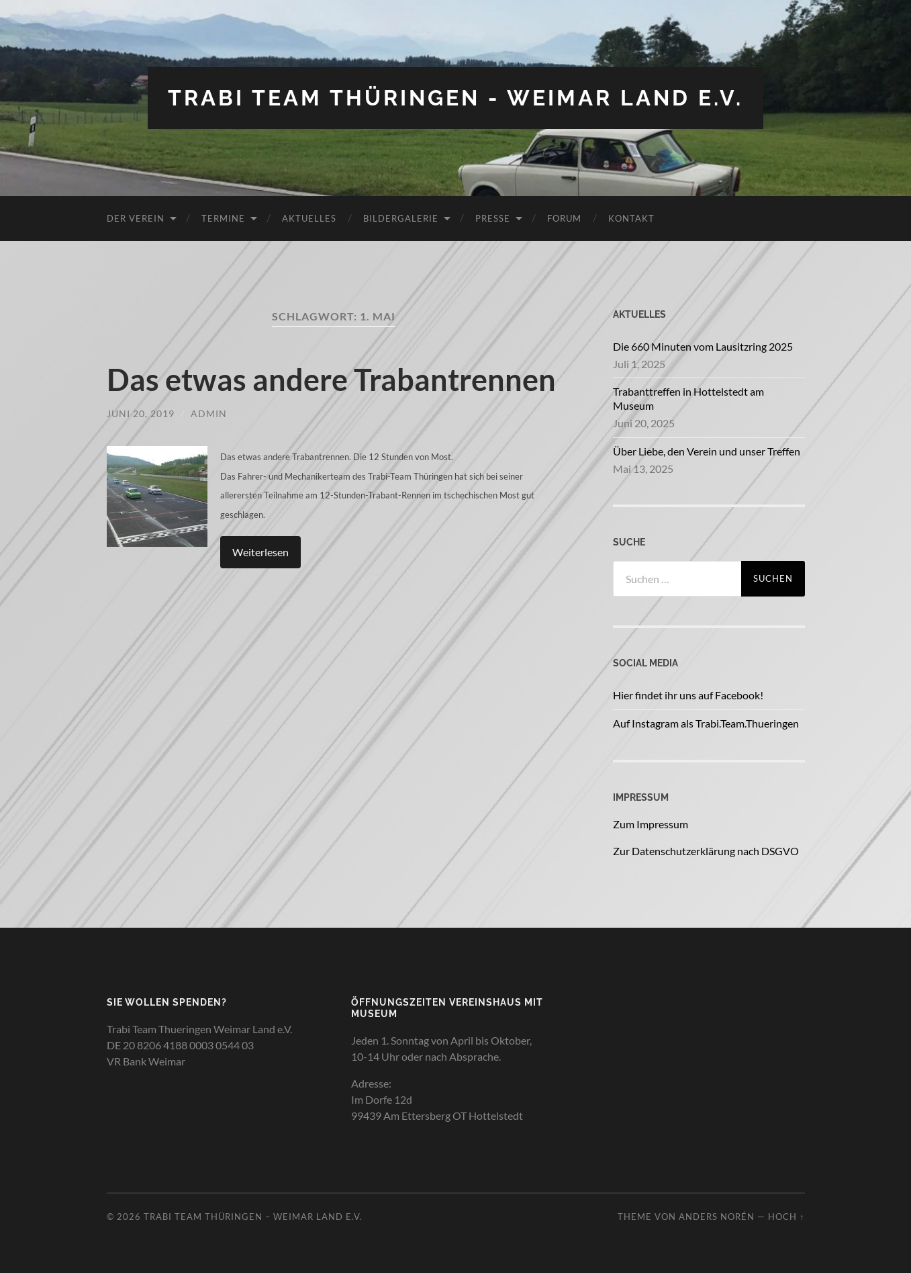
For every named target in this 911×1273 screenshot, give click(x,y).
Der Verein (135, 218)
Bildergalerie (400, 218)
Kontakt (631, 218)
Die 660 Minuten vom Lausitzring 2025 (703, 346)
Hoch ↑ (786, 1216)
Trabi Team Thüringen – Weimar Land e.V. (253, 1216)
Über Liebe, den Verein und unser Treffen (706, 451)
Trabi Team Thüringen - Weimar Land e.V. (455, 97)
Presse (492, 218)
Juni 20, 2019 (141, 413)
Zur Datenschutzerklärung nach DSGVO (706, 850)
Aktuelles (309, 218)
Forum (564, 218)
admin (209, 413)
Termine (223, 218)
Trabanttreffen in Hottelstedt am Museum (688, 398)
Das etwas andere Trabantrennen (331, 379)
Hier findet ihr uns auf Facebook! (688, 695)
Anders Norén (717, 1216)
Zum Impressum (650, 824)
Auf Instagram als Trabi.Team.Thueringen (706, 723)
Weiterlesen (260, 551)
